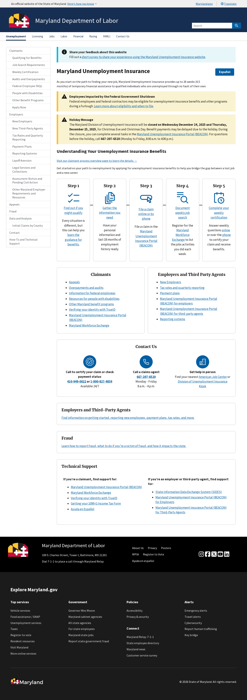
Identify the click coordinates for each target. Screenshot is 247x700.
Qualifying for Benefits (27, 58)
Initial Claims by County (27, 225)
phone (226, 235)
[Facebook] (207, 554)
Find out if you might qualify (73, 208)
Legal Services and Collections (23, 169)
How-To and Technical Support (23, 241)
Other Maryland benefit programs (91, 304)
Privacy (152, 548)
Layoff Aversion (22, 160)
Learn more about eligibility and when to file (123, 106)
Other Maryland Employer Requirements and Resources (28, 193)
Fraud (12, 211)
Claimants (16, 50)
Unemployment (16, 36)
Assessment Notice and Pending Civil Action (27, 180)
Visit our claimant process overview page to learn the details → (97, 161)
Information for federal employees (92, 293)
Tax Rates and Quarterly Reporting (27, 137)
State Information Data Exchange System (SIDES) (188, 492)
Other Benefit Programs (28, 100)
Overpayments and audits (86, 288)
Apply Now (19, 107)
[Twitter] (214, 554)
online (226, 230)
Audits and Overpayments (28, 79)
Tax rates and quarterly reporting (182, 288)
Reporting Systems (24, 153)
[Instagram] (201, 554)
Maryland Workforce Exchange (181, 235)
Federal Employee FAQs (27, 86)
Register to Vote (153, 554)
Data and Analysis (20, 218)
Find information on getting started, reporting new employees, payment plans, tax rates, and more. (128, 418)
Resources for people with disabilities (94, 299)
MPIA (135, 554)
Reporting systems (172, 319)
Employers (16, 114)
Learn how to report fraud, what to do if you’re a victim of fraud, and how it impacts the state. (124, 446)
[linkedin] (226, 554)
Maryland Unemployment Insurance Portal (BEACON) (172, 134)
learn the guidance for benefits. (73, 239)
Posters (166, 548)
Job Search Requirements (28, 65)
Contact (14, 232)
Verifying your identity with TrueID (92, 309)
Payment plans (170, 293)
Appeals (14, 204)
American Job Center (213, 377)
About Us (138, 548)
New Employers (22, 121)
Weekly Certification (25, 72)
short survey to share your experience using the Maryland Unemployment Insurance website (143, 57)
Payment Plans (22, 146)
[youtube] (220, 554)
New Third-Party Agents (27, 128)
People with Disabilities (27, 93)
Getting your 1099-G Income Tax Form (96, 503)
